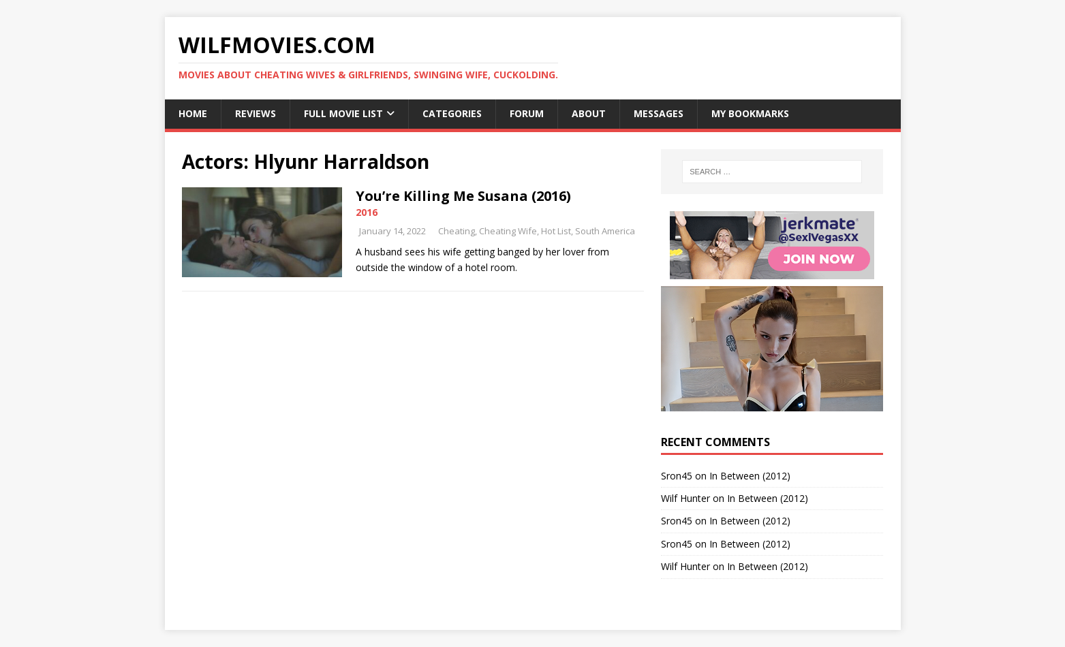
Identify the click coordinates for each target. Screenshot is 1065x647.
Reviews (255, 113)
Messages (658, 113)
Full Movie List (343, 113)
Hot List (556, 231)
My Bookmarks (750, 113)
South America (605, 231)
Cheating (456, 231)
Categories (452, 113)
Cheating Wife (508, 231)
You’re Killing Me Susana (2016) (463, 196)
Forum (527, 113)
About (589, 113)
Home (193, 113)
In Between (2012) (749, 475)
